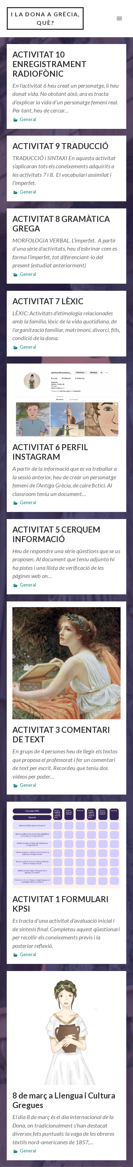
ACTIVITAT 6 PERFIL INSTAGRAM (50, 452)
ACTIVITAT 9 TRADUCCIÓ (60, 146)
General (28, 119)
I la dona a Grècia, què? (45, 18)
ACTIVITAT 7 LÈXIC (47, 301)
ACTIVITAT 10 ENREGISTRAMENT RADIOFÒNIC (49, 64)
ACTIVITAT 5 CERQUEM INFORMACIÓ (56, 534)
